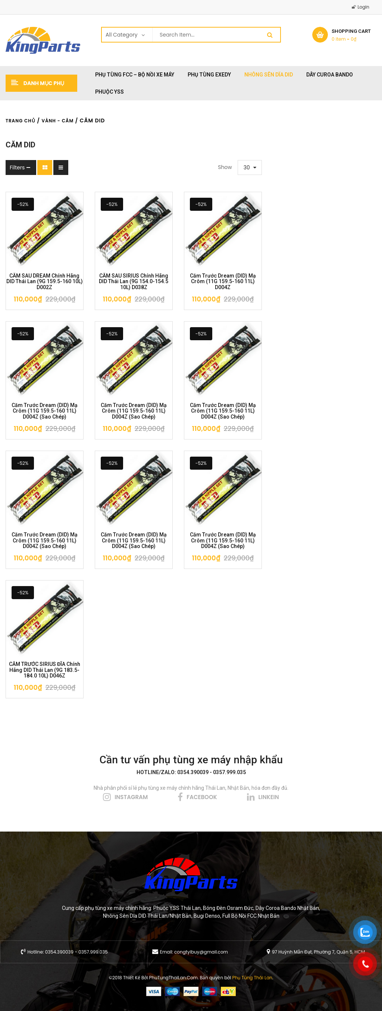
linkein (269, 797)
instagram (131, 797)
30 (247, 167)
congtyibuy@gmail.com (201, 952)
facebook (202, 797)
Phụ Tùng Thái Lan (252, 977)
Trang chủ (20, 121)
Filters (17, 167)
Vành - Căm (57, 121)
